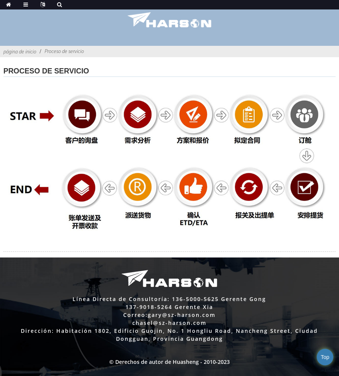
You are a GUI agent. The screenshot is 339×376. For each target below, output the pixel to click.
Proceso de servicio (64, 51)
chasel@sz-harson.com (169, 322)
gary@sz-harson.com (181, 314)
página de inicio (19, 51)
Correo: (135, 314)
